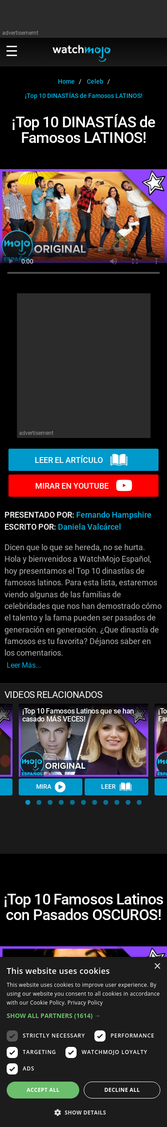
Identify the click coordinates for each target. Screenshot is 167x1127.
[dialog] (83, 1042)
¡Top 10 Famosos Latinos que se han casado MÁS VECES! (78, 715)
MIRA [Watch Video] (50, 787)
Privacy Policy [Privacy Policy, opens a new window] (85, 1002)
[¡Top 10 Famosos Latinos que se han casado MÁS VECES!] (83, 740)
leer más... (24, 665)
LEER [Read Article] (116, 787)
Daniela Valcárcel (89, 527)
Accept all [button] (43, 1090)
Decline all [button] (122, 1090)
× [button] (157, 966)
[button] (27, 802)
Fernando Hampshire (113, 515)
